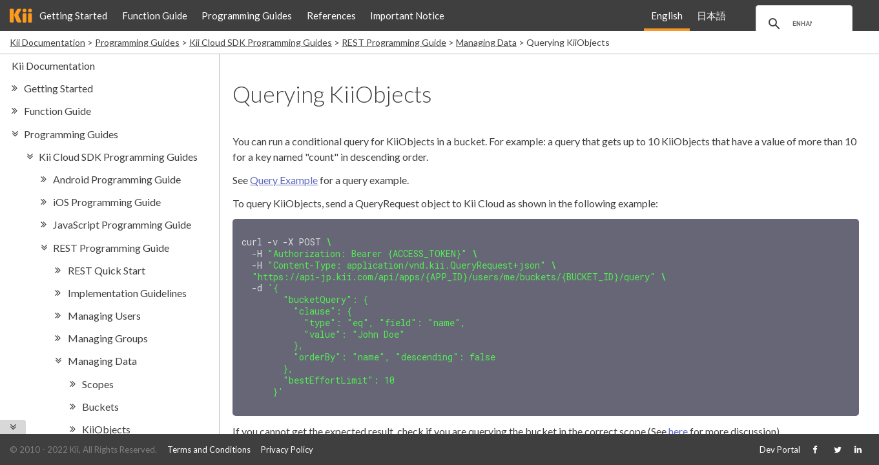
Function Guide (154, 15)
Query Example (284, 180)
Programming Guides (247, 15)
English (667, 15)
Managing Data (486, 42)
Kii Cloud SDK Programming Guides (260, 42)
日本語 (711, 15)
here (678, 422)
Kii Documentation (47, 42)
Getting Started (73, 15)
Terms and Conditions (209, 449)
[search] (802, 24)
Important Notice (407, 15)
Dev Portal (780, 449)
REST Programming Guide (394, 42)
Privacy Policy (287, 449)
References (331, 15)
